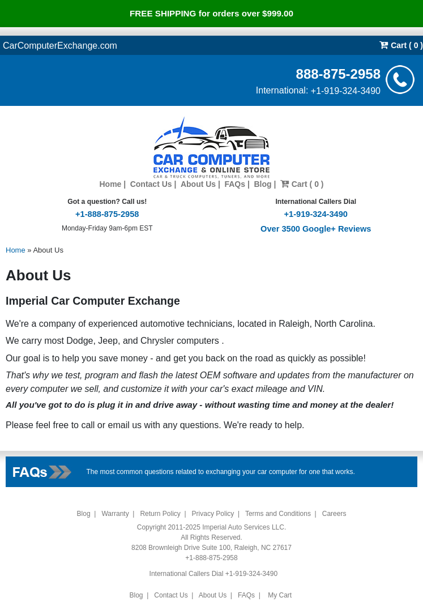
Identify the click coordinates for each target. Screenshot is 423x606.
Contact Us (151, 184)
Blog (262, 184)
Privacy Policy (213, 514)
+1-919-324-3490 (346, 90)
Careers (334, 514)
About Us (198, 184)
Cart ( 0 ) (401, 45)
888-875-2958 (338, 73)
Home (110, 184)
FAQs (234, 184)
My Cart (280, 595)
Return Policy (160, 514)
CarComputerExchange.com (60, 45)
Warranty (115, 514)
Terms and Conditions (278, 514)
